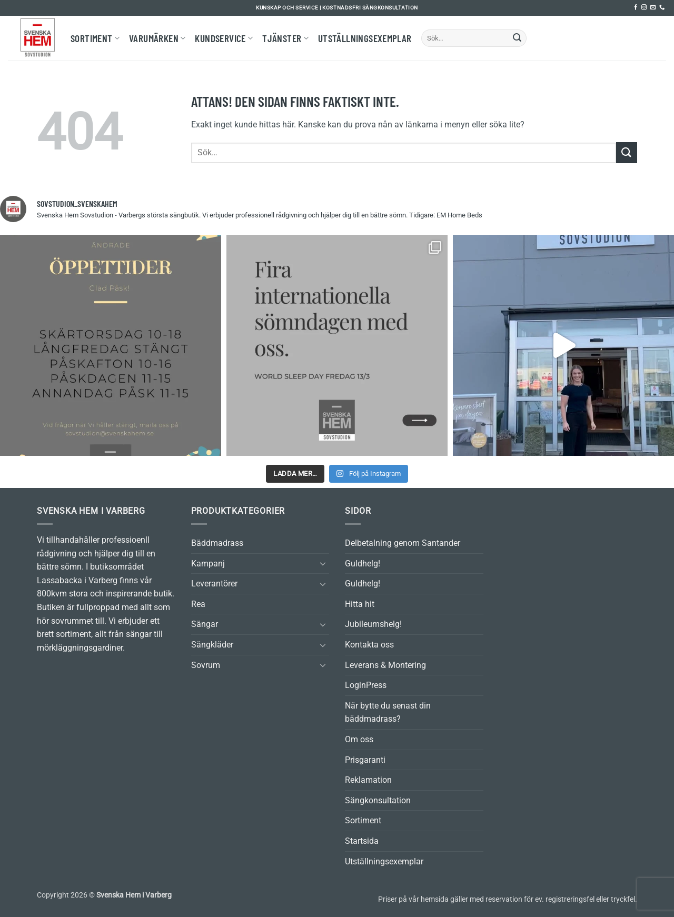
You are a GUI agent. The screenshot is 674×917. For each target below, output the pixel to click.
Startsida (362, 841)
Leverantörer (214, 584)
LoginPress (365, 685)
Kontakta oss (369, 645)
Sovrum (205, 665)
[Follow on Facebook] (635, 8)
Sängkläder (212, 645)
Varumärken (157, 38)
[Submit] (517, 38)
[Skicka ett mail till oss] (653, 8)
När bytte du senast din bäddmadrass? (388, 712)
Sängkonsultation (378, 800)
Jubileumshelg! (373, 624)
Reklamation (368, 780)
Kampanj (208, 564)
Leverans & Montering (385, 665)
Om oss (359, 739)
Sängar (204, 624)
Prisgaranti (365, 760)
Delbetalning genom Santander (402, 543)
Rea (198, 604)
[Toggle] (322, 563)
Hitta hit (359, 604)
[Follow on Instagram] (644, 8)
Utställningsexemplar (365, 38)
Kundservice (224, 38)
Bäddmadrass (217, 543)
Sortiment (95, 38)
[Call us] (662, 8)
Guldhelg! (362, 564)
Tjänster (285, 38)
